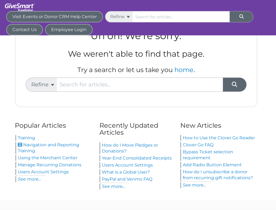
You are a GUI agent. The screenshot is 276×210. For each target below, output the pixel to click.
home (184, 70)
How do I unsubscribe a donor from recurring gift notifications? (218, 174)
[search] (181, 16)
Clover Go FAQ (198, 144)
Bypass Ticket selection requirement (208, 154)
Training (26, 137)
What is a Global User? (126, 172)
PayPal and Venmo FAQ (127, 179)
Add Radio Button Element (212, 164)
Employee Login (69, 29)
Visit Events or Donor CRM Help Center (54, 16)
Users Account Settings (43, 171)
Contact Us (24, 29)
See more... (29, 179)
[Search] (241, 16)
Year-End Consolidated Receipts (137, 158)
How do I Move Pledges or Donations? (130, 148)
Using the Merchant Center (47, 157)
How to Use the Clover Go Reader (219, 137)
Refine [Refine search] (120, 16)
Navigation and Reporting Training (48, 147)
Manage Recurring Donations (49, 164)
